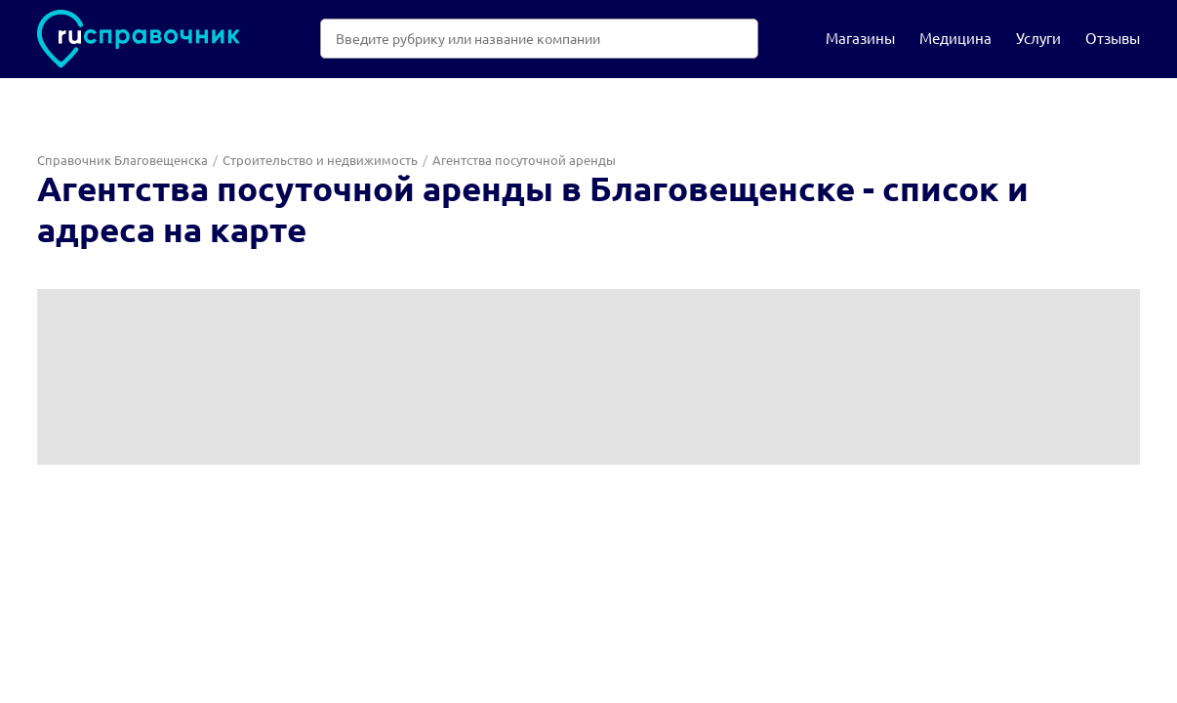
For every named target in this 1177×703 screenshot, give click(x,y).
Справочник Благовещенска (122, 159)
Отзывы (1112, 37)
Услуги (1038, 37)
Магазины (860, 37)
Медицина (955, 37)
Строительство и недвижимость (320, 159)
